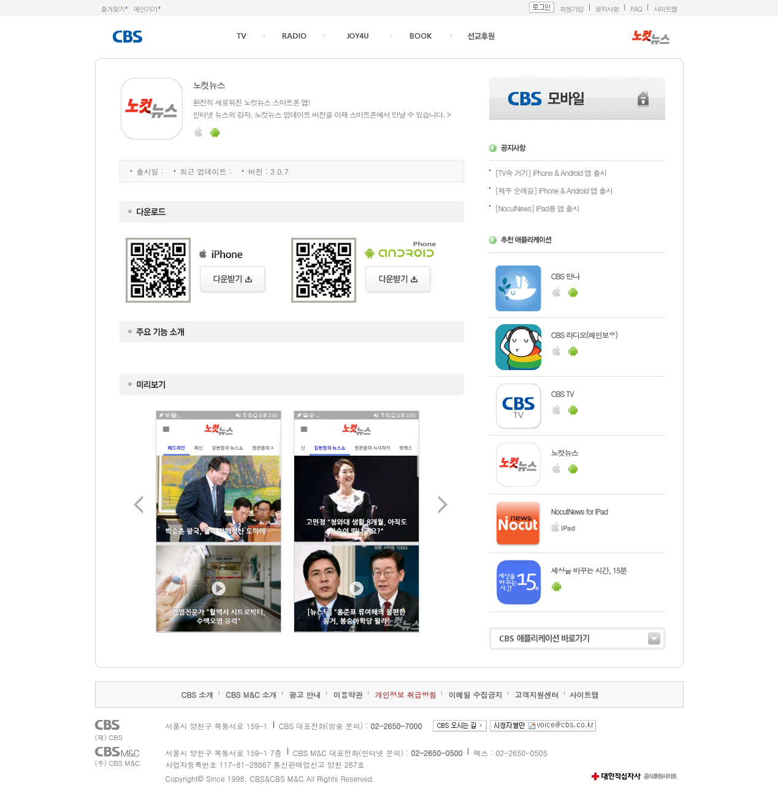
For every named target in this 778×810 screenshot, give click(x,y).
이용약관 (347, 694)
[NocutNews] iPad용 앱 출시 (537, 208)
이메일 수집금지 (475, 694)
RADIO (294, 35)
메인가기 (146, 8)
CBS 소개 (197, 694)
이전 (138, 504)
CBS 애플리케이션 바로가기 (577, 638)
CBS (129, 37)
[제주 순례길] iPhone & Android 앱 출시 (554, 190)
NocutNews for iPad (579, 511)
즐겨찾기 (113, 8)
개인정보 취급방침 (405, 694)
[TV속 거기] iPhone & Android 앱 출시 (551, 172)
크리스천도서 (420, 35)
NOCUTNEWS (650, 37)
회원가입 (572, 8)
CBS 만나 (565, 276)
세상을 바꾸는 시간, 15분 (589, 570)
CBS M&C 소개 (251, 694)
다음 (443, 504)
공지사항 (607, 8)
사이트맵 (665, 8)
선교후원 (481, 35)
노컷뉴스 (564, 452)
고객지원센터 (536, 694)
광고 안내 (305, 694)
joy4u (358, 35)
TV (242, 35)
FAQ (636, 8)
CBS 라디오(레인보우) (584, 335)
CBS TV (562, 393)
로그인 (541, 7)
